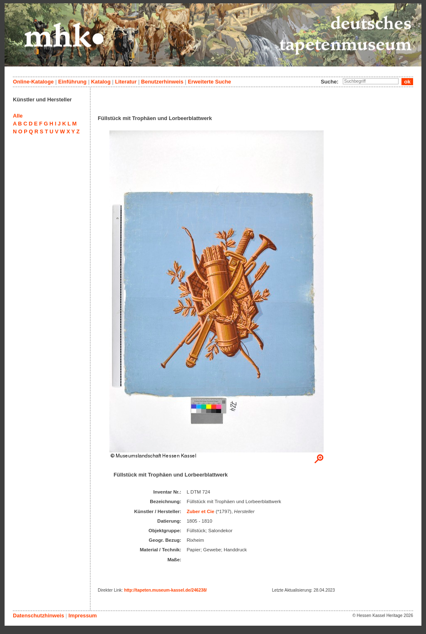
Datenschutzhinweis (38, 615)
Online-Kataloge (33, 82)
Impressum (82, 615)
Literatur (125, 82)
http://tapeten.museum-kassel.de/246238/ (165, 590)
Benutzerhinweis (162, 82)
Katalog (101, 82)
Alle (17, 116)
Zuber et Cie (201, 511)
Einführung (72, 82)
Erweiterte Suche (209, 82)
